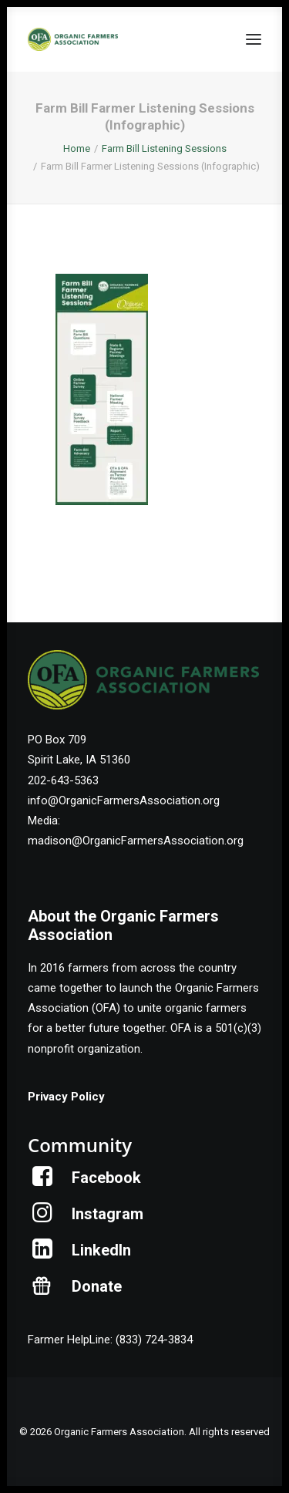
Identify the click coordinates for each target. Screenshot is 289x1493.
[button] (253, 39)
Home (76, 148)
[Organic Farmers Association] (73, 39)
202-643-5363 (63, 780)
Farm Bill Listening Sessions (164, 148)
